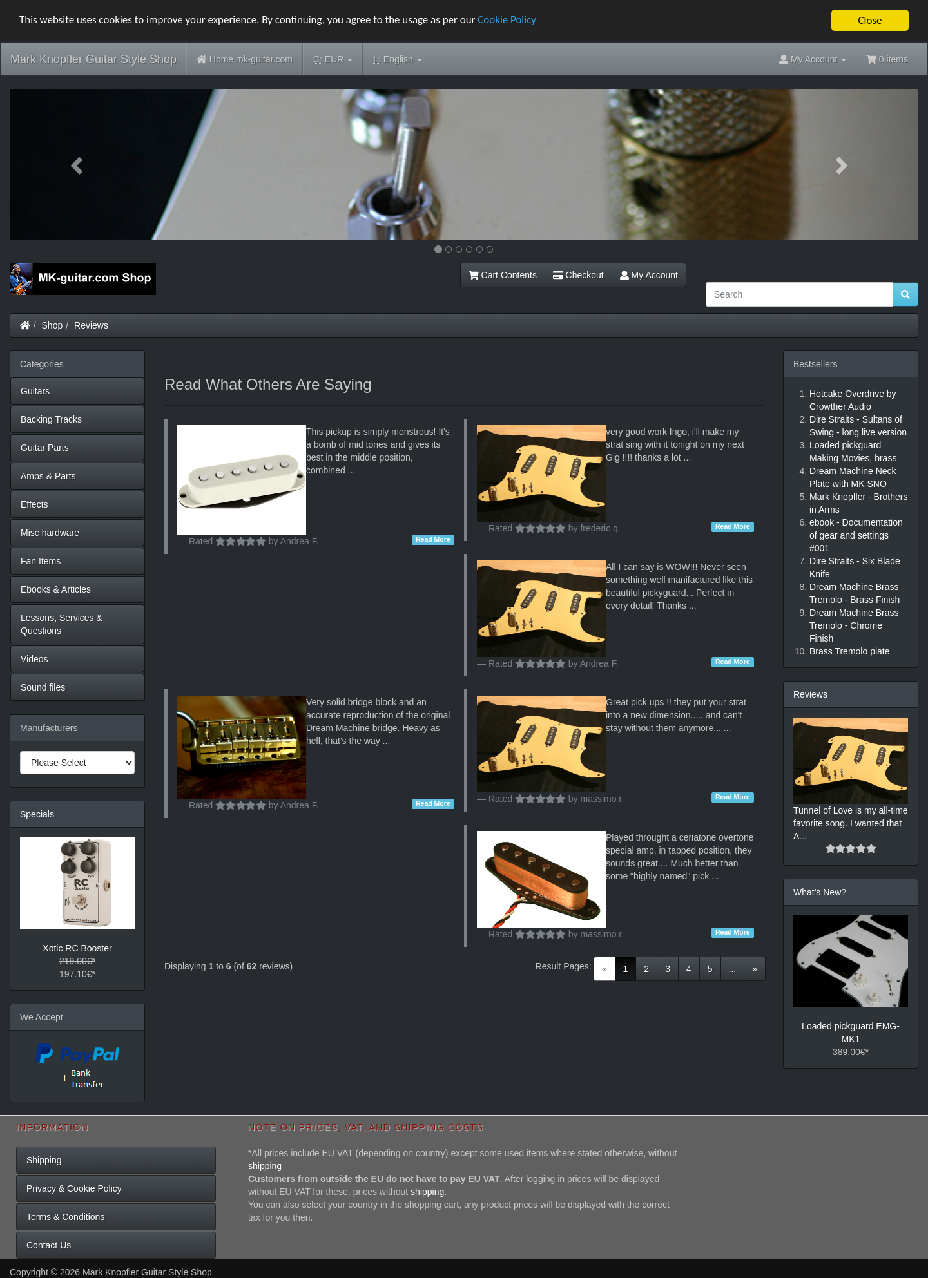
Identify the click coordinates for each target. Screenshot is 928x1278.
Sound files (43, 687)
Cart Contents (503, 275)
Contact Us (48, 1245)
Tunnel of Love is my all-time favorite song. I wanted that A (850, 823)
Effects (34, 504)
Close (870, 20)
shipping (265, 1166)
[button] (78, 164)
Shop (52, 325)
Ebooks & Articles (56, 589)
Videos (34, 659)
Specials (37, 814)
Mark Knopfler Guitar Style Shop (93, 59)
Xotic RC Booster (77, 948)
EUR (333, 59)
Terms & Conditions (65, 1217)
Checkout (578, 275)
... (733, 969)
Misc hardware (50, 533)
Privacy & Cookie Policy (74, 1188)
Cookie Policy (508, 21)
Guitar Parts (45, 448)
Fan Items (41, 561)
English (397, 59)
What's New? (819, 892)
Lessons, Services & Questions (61, 624)
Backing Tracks (51, 419)
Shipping (44, 1160)
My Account (649, 275)
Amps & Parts (48, 476)
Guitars (35, 391)
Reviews (91, 325)
